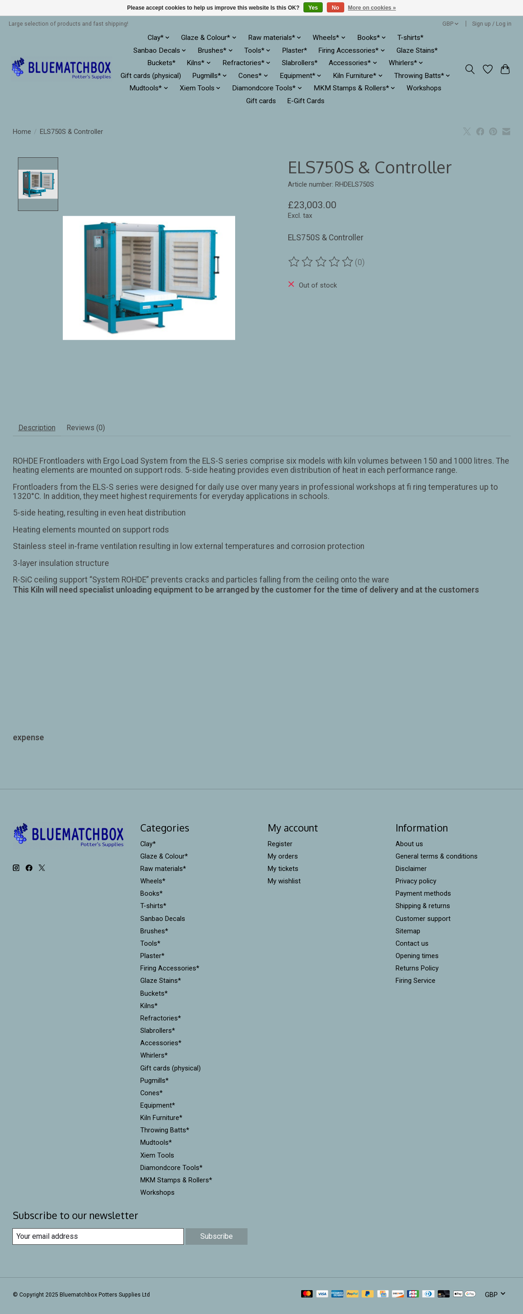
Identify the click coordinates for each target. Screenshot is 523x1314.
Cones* (151, 1096)
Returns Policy (417, 972)
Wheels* (152, 885)
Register (280, 847)
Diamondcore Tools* (171, 1171)
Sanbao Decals (162, 922)
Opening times (417, 959)
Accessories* (161, 1046)
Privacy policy (416, 885)
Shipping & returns (423, 909)
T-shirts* (410, 37)
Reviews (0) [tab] (98, 429)
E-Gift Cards (306, 101)
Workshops (424, 88)
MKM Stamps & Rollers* (176, 1184)
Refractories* (160, 1022)
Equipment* (157, 1109)
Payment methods (423, 897)
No (335, 8)
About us (409, 847)
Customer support (423, 922)
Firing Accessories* (169, 972)
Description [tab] (40, 429)
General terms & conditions (437, 860)
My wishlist (284, 885)
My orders (283, 860)
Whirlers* (154, 1059)
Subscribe (216, 1240)
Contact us (412, 947)
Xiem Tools (157, 1159)
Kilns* (149, 1009)
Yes (313, 8)
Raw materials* (163, 872)
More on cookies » (372, 8)
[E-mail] (97, 1240)
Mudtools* (156, 1146)
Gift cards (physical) (151, 76)
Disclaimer (411, 872)
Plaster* (294, 50)
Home (22, 132)
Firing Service (415, 984)
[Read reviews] (321, 262)
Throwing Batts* (164, 1134)
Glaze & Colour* (164, 860)
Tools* (150, 947)
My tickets (283, 872)
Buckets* (161, 63)
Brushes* (154, 935)
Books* (151, 897)
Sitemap (408, 935)
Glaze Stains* (417, 50)
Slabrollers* (300, 63)
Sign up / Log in (492, 24)
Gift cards (261, 101)
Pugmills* (154, 1084)
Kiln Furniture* (161, 1121)
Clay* (148, 847)
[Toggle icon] (469, 69)
